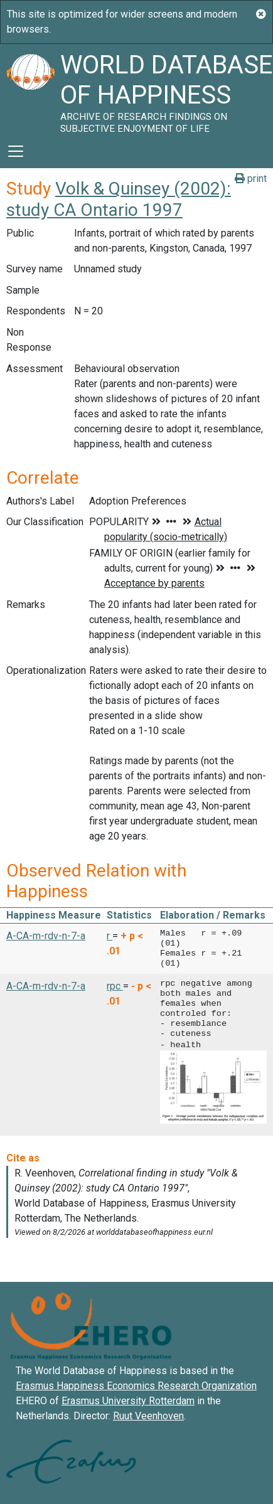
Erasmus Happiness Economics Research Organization (136, 1384)
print (251, 178)
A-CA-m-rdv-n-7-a (45, 936)
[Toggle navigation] (15, 151)
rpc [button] (115, 986)
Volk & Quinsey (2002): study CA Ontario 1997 (118, 199)
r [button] (109, 936)
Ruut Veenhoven (148, 1415)
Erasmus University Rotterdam (128, 1399)
